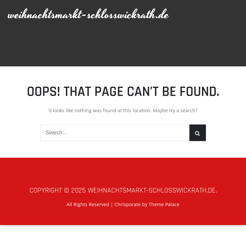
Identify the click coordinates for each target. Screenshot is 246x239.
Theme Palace (164, 204)
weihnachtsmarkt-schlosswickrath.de (88, 15)
